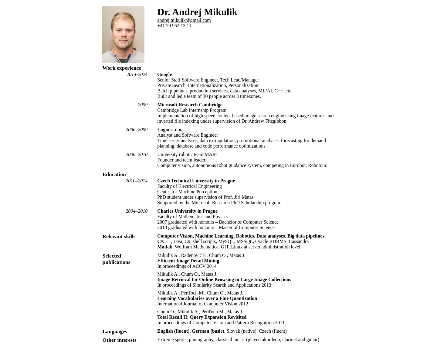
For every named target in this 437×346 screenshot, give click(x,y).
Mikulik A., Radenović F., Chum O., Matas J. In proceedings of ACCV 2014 (201, 261)
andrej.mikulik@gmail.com (184, 20)
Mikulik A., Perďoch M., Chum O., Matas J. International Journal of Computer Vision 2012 (207, 298)
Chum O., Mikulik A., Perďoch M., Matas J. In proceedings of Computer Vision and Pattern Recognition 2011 (220, 317)
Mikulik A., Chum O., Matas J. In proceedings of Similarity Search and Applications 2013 (224, 279)
